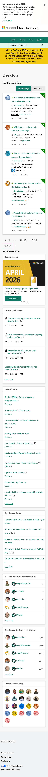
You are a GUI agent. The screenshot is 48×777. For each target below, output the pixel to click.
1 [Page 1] (9, 240)
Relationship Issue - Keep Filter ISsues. (21, 462)
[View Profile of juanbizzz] (26, 140)
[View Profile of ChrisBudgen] (19, 191)
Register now (30, 61)
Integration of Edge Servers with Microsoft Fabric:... (22, 352)
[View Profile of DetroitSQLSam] (26, 114)
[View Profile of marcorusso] (20, 170)
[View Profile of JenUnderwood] (17, 200)
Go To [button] (39, 40)
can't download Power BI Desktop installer (23, 453)
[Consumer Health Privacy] (24, 769)
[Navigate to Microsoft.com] (9, 27)
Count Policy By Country (15, 482)
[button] (23, 88)
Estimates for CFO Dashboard (17, 410)
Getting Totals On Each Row (17, 433)
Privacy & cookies (7, 753)
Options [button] (37, 88)
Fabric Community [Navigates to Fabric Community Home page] (29, 27)
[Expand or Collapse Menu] (3, 34)
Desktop (8, 404)
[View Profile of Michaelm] (18, 105)
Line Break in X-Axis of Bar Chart (19, 443)
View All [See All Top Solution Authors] (9, 620)
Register (13, 40)
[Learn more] (13, 298)
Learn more (7, 20)
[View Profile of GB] (15, 134)
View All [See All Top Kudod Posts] (9, 566)
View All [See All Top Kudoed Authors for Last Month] (9, 674)
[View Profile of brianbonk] (18, 160)
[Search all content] (26, 45)
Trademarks (5, 761)
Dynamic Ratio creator (15, 472)
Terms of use (6, 757)
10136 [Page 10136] (33, 240)
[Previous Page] (5, 240)
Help (31, 40)
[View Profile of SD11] (16, 220)
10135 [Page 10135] (23, 240)
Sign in (22, 40)
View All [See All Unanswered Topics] (9, 379)
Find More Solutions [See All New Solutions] (9, 503)
